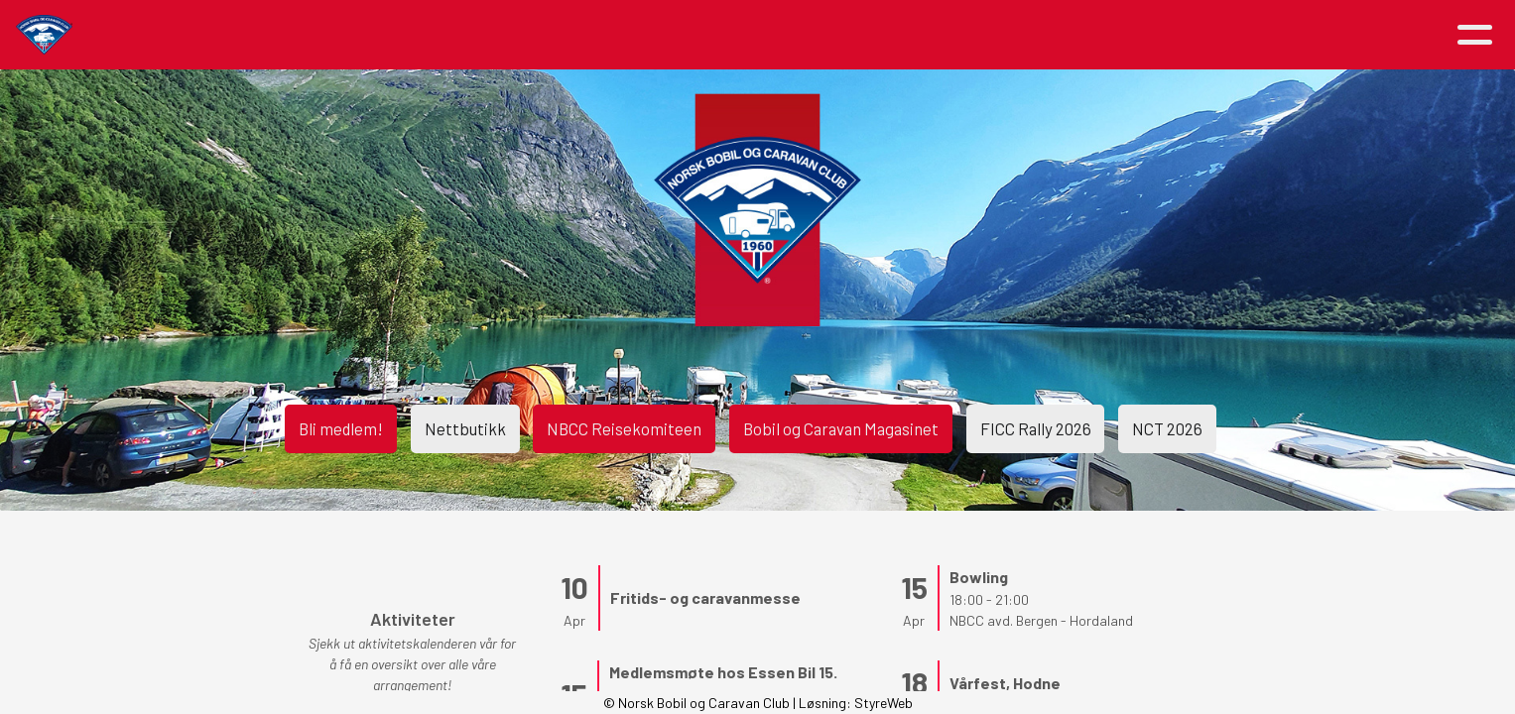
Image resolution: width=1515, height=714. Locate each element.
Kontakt (1086, 35)
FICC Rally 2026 (1060, 421)
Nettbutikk (431, 421)
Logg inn (1205, 35)
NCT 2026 (1210, 421)
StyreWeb (883, 702)
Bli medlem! (292, 421)
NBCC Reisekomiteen (607, 421)
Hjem (343, 35)
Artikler (427, 35)
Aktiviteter (549, 35)
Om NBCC (679, 35)
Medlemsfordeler (823, 35)
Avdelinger (968, 35)
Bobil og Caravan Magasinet (844, 421)
